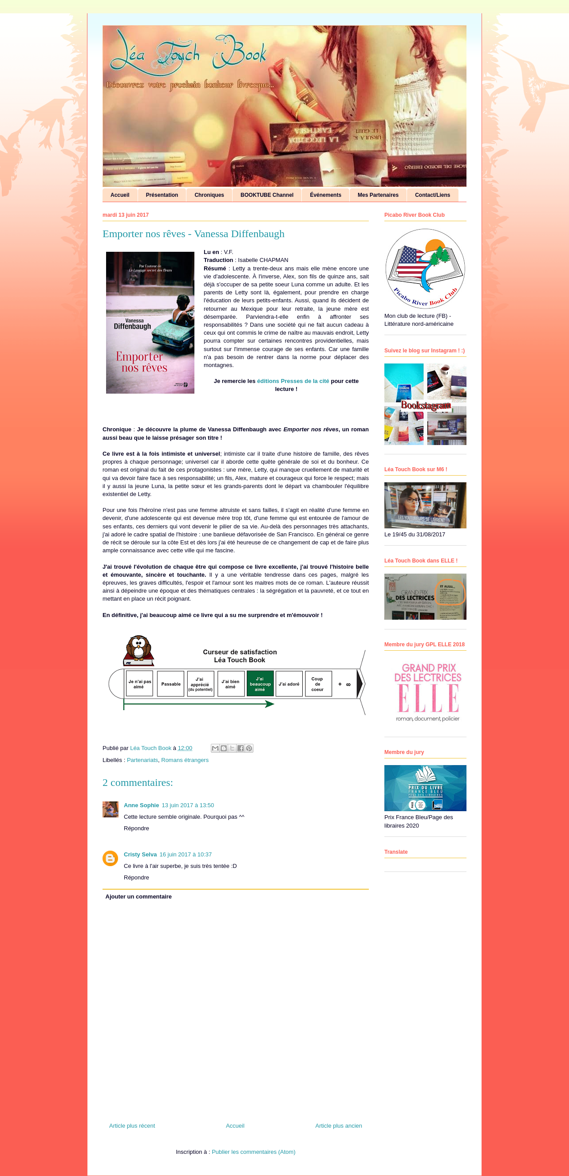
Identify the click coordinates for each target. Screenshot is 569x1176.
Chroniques (209, 195)
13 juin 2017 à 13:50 (188, 805)
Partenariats (142, 760)
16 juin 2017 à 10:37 (185, 854)
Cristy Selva (140, 854)
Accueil (120, 195)
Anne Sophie (141, 805)
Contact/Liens (432, 195)
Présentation (162, 195)
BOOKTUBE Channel (267, 195)
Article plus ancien (339, 1125)
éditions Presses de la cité (293, 381)
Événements (325, 195)
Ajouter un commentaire (139, 896)
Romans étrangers (185, 760)
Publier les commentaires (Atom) (254, 1152)
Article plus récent (132, 1125)
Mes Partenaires (378, 195)
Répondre (136, 828)
